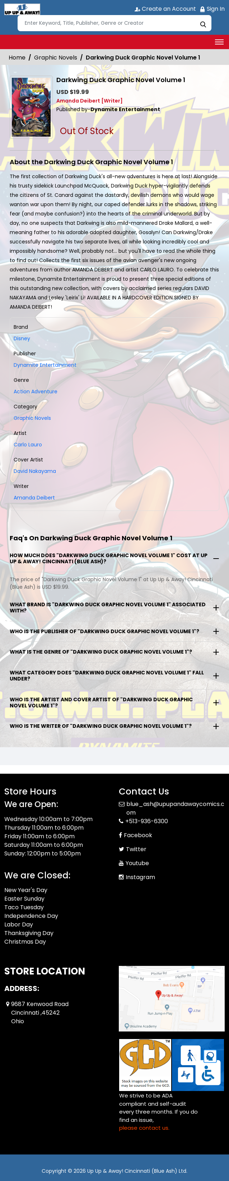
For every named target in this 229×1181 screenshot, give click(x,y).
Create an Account (165, 9)
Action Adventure (35, 391)
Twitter (136, 849)
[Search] (114, 23)
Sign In (212, 9)
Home (17, 57)
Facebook (138, 835)
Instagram (140, 877)
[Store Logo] (22, 9)
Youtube (137, 863)
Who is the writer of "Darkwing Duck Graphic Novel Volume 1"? (101, 726)
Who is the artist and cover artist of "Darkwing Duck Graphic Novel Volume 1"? (101, 702)
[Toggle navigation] (219, 41)
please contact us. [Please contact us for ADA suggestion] (144, 1128)
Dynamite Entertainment (45, 365)
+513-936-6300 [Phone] (146, 821)
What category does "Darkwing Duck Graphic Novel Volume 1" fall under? (107, 675)
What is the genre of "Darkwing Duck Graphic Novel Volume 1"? (101, 651)
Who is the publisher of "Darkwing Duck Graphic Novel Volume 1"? (104, 631)
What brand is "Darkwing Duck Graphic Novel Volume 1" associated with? (108, 607)
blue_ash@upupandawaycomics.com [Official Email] (175, 808)
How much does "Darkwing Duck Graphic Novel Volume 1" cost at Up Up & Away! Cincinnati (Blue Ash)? (108, 558)
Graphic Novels (55, 57)
